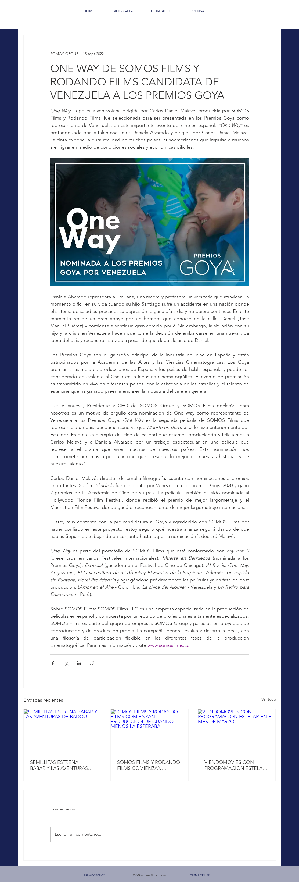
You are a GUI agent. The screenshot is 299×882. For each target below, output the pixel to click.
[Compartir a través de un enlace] (92, 663)
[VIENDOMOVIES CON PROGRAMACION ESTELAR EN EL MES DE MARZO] (237, 731)
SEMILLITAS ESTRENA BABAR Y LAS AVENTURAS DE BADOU (59, 765)
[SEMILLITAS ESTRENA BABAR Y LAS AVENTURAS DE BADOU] (62, 731)
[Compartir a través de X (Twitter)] (66, 663)
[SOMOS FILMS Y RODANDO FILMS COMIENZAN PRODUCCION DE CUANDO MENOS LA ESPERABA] (149, 731)
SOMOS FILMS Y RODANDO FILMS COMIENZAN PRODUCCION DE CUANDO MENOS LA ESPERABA (148, 765)
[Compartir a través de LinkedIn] (79, 663)
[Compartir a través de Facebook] (52, 663)
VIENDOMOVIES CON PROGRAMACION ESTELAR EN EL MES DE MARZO (234, 765)
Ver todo (268, 699)
